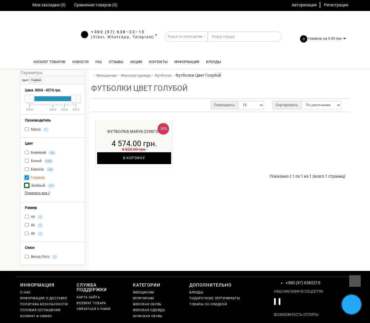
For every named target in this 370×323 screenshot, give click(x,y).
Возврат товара (91, 303)
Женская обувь (147, 304)
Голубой (36, 80)
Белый (39, 161)
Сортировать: (287, 105)
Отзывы (116, 62)
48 (34, 234)
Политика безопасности (44, 304)
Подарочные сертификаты (214, 298)
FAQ (98, 62)
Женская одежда (149, 310)
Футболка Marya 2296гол (134, 131)
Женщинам (143, 292)
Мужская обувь (147, 316)
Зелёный (40, 185)
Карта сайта (88, 297)
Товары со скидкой (208, 304)
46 (34, 225)
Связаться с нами (94, 309)
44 (34, 217)
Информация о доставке (43, 298)
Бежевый (40, 153)
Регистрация (336, 5)
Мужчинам (143, 298)
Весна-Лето (41, 257)
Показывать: (224, 105)
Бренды (213, 62)
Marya (37, 129)
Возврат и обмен (36, 316)
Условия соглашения (40, 310)
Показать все (37, 193)
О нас (25, 292)
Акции (136, 62)
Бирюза (39, 169)
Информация (186, 62)
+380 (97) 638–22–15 (118, 32)
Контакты (158, 62)
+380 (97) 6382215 (303, 282)
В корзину (134, 158)
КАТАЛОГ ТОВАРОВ (48, 62)
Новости (80, 62)
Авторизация (304, 5)
